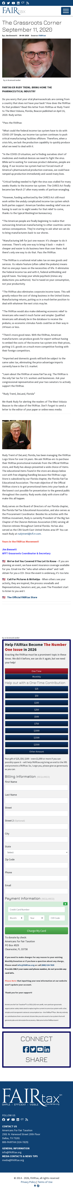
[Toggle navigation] (66, 11)
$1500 (36, 737)
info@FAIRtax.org (26, 965)
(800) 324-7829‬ (47, 965)
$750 (36, 723)
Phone (8, 872)
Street (8, 807)
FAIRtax (14, 11)
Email (8, 885)
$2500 (36, 744)
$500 (36, 716)
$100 (36, 702)
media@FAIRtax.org (13, 1160)
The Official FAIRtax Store (22, 597)
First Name (11, 781)
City (7, 833)
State (8, 846)
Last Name (11, 794)
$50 (36, 695)
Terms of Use (45, 1182)
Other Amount (36, 751)
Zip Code (10, 859)
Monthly (36, 676)
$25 (36, 688)
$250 (36, 709)
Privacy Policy (28, 1182)
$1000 (36, 730)
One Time (36, 671)
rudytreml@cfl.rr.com (29, 533)
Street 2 (15, 820)
